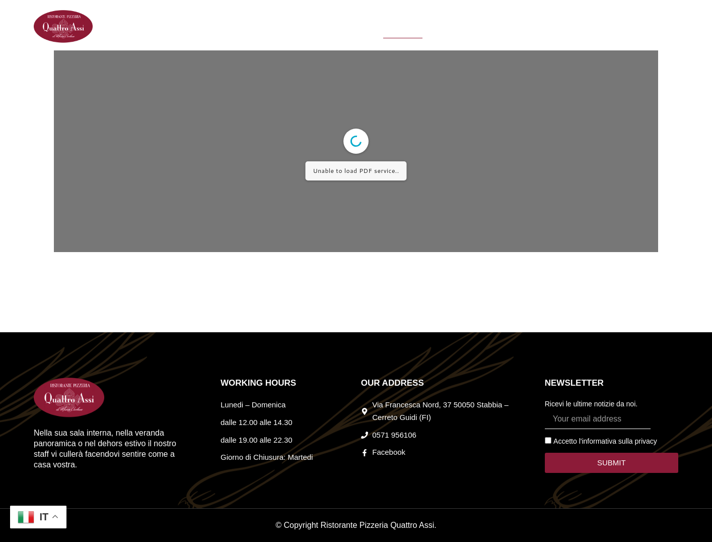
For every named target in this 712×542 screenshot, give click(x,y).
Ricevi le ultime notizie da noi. (591, 404)
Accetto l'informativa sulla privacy (605, 441)
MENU (402, 26)
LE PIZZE (447, 26)
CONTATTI (497, 26)
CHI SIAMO (312, 26)
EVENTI (361, 26)
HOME (264, 26)
